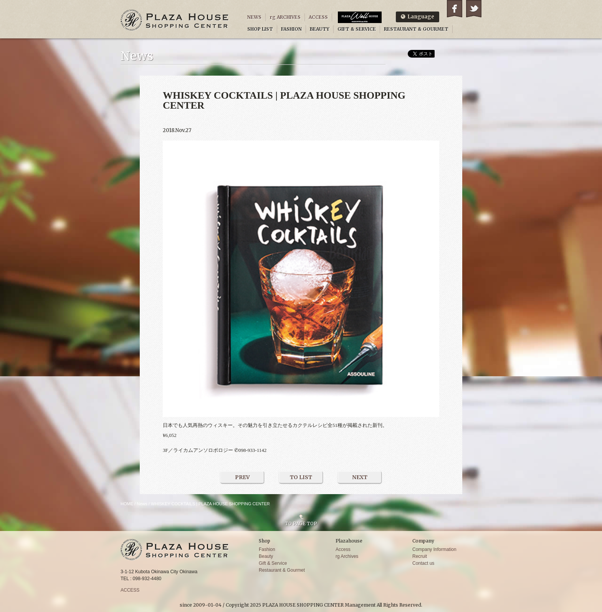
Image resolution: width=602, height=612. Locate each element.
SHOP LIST (260, 29)
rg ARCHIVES (285, 17)
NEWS (254, 17)
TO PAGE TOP (301, 523)
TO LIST (301, 477)
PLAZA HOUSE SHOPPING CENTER (175, 20)
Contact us (423, 563)
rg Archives (347, 556)
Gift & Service (273, 563)
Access (343, 549)
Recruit (419, 556)
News (142, 503)
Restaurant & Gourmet (282, 570)
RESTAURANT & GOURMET (416, 29)
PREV (242, 477)
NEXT (359, 477)
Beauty (266, 556)
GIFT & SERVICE (356, 29)
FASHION (291, 29)
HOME (127, 503)
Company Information (434, 549)
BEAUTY (319, 29)
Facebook (454, 8)
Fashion (267, 549)
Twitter (473, 8)
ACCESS (318, 17)
